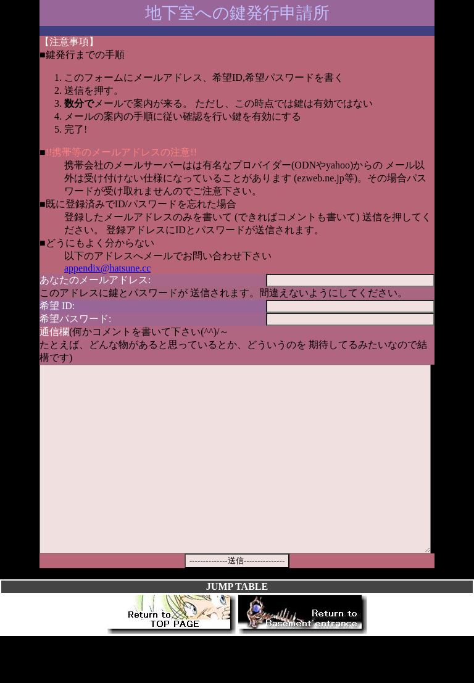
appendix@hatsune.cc (107, 268)
